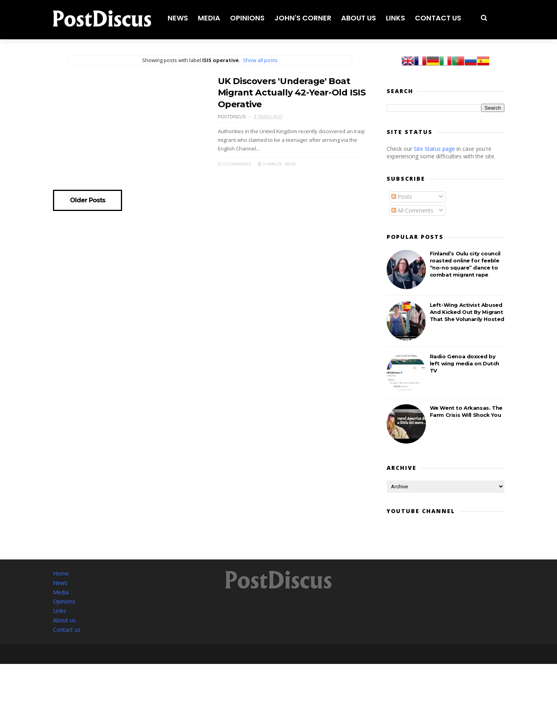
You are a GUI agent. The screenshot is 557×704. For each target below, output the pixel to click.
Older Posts (87, 200)
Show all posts (260, 60)
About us (358, 18)
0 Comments (234, 164)
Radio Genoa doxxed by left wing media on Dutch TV (464, 363)
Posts (401, 196)
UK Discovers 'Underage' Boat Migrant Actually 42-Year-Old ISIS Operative (292, 93)
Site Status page (434, 148)
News (178, 18)
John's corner (302, 18)
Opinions (247, 18)
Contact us (438, 18)
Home (61, 573)
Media (209, 18)
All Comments (412, 210)
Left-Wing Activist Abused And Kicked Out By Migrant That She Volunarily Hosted (467, 312)
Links (395, 18)
